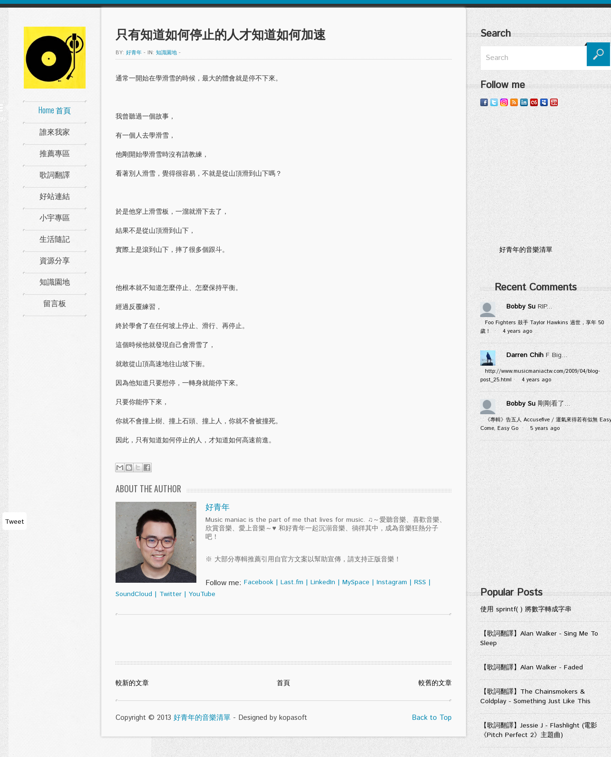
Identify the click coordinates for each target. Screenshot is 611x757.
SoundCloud (134, 594)
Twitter (170, 594)
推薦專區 (54, 153)
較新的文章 (132, 683)
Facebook (258, 582)
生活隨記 (54, 238)
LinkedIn (322, 582)
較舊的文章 (435, 683)
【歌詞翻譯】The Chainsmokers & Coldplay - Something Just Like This (535, 696)
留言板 (54, 303)
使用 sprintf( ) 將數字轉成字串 (526, 609)
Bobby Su (520, 306)
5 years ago (545, 428)
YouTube (202, 594)
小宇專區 (54, 217)
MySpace (355, 582)
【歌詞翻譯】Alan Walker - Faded (531, 667)
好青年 (134, 53)
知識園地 (54, 281)
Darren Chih (524, 355)
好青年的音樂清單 (202, 718)
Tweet (14, 522)
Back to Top (432, 718)
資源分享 (54, 260)
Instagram (392, 582)
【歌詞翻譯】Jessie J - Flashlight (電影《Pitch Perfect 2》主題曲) (538, 730)
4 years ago (517, 331)
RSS (420, 582)
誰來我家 (54, 131)
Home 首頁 (55, 110)
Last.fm (292, 582)
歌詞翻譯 (54, 174)
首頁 (283, 683)
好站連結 (54, 195)
